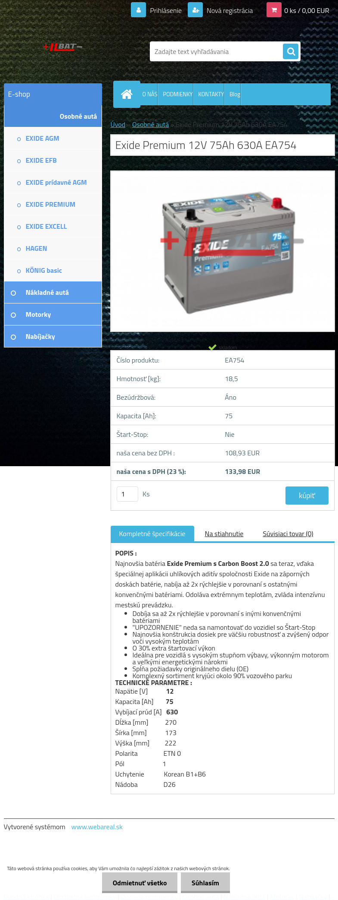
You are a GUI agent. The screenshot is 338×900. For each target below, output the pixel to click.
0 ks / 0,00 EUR (306, 10)
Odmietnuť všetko (139, 883)
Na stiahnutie (224, 533)
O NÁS (150, 94)
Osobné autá (150, 124)
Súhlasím (205, 883)
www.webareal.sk (97, 826)
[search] (290, 52)
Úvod (118, 124)
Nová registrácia (229, 10)
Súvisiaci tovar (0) (288, 533)
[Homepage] (129, 94)
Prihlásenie (166, 10)
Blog (234, 94)
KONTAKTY (211, 94)
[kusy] (127, 494)
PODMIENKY (177, 94)
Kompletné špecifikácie (152, 533)
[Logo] (63, 51)
